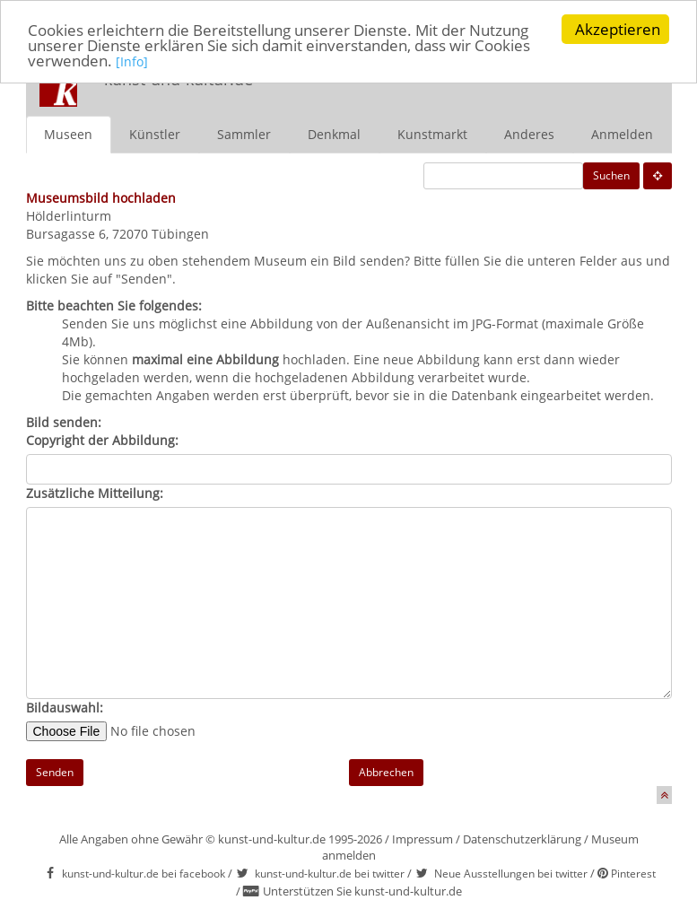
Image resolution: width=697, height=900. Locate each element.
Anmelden (622, 134)
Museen (68, 134)
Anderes (529, 134)
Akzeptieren (617, 29)
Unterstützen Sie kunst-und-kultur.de (362, 891)
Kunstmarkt (432, 134)
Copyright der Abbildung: (102, 440)
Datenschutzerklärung (522, 839)
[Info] (132, 61)
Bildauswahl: (64, 707)
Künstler (154, 134)
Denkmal (334, 134)
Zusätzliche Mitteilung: (94, 493)
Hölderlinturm (68, 215)
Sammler (244, 134)
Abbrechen (386, 772)
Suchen (611, 175)
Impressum (422, 839)
